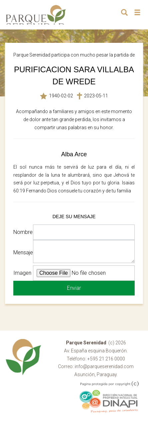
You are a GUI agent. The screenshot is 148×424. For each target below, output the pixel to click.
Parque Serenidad (36, 14)
